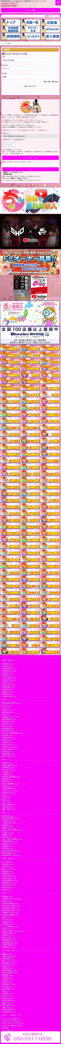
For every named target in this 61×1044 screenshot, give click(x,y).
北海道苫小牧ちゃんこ (9, 696)
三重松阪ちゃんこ (8, 846)
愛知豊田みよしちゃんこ (10, 843)
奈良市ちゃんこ (7, 917)
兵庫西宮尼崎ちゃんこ (9, 945)
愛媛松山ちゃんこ (8, 954)
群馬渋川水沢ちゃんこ (9, 744)
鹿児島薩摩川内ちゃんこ (10, 970)
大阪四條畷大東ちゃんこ (10, 943)
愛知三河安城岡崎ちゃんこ (10, 818)
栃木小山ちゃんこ (8, 726)
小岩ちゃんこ (6, 795)
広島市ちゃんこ (7, 982)
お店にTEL (30, 10)
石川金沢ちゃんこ (8, 866)
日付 (3, 57)
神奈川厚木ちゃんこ (8, 731)
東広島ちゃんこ (7, 995)
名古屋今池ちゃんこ (8, 816)
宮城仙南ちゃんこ (8, 664)
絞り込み (5, 65)
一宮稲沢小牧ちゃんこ (9, 823)
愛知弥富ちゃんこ (8, 825)
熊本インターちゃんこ (9, 961)
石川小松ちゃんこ (8, 862)
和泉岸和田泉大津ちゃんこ (10, 908)
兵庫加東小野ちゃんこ (9, 940)
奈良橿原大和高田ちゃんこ (10, 903)
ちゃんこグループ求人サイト (11, 1021)
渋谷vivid (5, 1028)
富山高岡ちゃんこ (8, 864)
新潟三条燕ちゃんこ (8, 887)
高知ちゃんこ (6, 991)
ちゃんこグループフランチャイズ (13, 1023)
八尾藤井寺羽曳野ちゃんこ (10, 915)
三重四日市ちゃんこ (8, 827)
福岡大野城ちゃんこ (8, 989)
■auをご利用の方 (7, 144)
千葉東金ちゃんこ (8, 742)
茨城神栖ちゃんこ (8, 774)
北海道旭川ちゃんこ (8, 680)
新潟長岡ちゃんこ (8, 871)
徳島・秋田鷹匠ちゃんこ (10, 972)
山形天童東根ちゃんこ (9, 668)
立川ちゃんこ (6, 707)
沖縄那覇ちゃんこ (8, 977)
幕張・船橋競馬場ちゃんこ (10, 784)
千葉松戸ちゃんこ (8, 751)
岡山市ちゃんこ (7, 1002)
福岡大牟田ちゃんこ (8, 1005)
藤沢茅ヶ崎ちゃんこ (8, 756)
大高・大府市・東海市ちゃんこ (12, 839)
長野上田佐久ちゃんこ (9, 885)
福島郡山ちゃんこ (8, 691)
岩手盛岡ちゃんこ (8, 689)
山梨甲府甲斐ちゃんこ (9, 876)
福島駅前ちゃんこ (8, 694)
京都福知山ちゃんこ (8, 947)
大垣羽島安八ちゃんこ (9, 820)
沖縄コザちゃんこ (8, 1007)
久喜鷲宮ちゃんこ (8, 772)
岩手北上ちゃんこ (8, 682)
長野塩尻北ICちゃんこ (9, 883)
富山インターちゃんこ (9, 869)
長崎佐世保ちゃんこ (8, 959)
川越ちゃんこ (6, 714)
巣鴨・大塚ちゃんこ (8, 809)
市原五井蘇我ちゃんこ (9, 788)
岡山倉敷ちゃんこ (8, 993)
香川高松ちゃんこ (8, 965)
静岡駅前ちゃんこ (8, 832)
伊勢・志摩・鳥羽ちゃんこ (10, 850)
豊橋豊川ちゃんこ (8, 834)
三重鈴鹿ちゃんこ (8, 848)
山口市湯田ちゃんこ (8, 1012)
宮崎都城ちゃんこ (8, 975)
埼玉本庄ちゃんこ (8, 735)
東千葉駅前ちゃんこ (8, 712)
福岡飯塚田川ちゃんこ (9, 984)
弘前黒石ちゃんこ (8, 675)
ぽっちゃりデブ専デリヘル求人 (12, 1025)
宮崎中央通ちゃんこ (8, 1000)
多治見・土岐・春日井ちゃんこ (12, 830)
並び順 (4, 73)
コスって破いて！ (8, 1030)
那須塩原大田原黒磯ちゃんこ (11, 777)
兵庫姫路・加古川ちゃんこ (10, 912)
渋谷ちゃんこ (6, 797)
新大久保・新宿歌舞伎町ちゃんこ (13, 733)
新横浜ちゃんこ (7, 781)
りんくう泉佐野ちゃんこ (10, 926)
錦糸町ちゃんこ (7, 740)
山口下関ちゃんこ (8, 986)
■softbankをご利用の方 (8, 147)
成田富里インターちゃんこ (10, 717)
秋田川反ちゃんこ (8, 673)
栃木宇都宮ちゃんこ (8, 721)
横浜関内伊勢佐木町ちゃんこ (11, 703)
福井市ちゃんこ (7, 889)
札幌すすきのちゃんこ (9, 685)
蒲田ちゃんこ (6, 800)
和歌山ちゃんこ (7, 901)
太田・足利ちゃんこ (8, 770)
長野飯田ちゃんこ (8, 873)
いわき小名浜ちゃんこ (9, 678)
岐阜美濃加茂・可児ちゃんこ (11, 855)
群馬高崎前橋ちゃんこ (9, 719)
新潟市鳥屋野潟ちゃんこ (10, 880)
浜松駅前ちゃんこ (8, 836)
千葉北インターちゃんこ (10, 790)
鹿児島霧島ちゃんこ (8, 963)
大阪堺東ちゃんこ (8, 924)
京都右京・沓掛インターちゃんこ (13, 931)
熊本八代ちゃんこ (8, 998)
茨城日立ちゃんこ (8, 807)
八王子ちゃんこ (7, 802)
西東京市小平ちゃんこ (9, 793)
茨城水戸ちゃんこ (8, 710)
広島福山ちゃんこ (8, 968)
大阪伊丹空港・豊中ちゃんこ (11, 905)
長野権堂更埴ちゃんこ (9, 878)
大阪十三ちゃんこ (8, 929)
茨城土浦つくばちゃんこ (10, 747)
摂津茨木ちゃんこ (8, 936)
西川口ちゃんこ (7, 705)
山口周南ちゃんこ (8, 979)
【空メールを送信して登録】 (31, 158)
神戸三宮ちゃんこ (8, 919)
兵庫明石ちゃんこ (8, 922)
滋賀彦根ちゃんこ (8, 896)
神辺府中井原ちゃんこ (9, 1009)
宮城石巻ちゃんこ (8, 666)
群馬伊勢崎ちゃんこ (8, 754)
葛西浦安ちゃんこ (8, 779)
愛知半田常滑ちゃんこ (9, 853)
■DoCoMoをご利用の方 (8, 142)
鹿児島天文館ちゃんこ (9, 956)
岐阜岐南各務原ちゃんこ (10, 841)
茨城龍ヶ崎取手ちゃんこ (10, 765)
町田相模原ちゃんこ (8, 728)
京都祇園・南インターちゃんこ (12, 899)
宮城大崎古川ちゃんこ (9, 671)
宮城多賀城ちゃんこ (8, 687)
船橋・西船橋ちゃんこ (9, 804)
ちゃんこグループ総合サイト (11, 1018)
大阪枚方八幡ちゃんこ (9, 933)
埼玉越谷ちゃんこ (8, 763)
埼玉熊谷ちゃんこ (8, 724)
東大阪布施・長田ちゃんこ (10, 910)
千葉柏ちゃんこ (7, 786)
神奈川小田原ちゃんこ (9, 749)
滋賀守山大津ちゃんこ (9, 938)
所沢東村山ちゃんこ (8, 767)
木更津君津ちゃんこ (8, 737)
